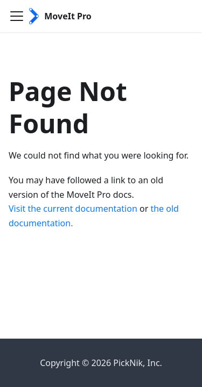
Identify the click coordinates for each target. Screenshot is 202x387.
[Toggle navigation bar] (17, 16)
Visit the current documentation (73, 208)
